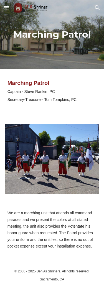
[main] (52, 34)
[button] (6, 7)
